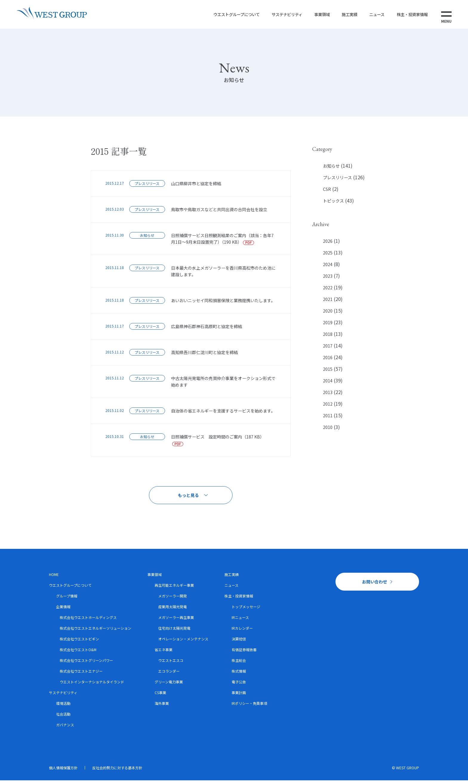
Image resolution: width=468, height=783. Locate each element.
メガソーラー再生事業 (176, 620)
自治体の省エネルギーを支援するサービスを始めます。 (223, 413)
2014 (327, 383)
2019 (327, 325)
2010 (327, 430)
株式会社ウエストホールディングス (88, 620)
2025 (327, 255)
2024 (327, 267)
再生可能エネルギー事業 (174, 587)
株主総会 (239, 662)
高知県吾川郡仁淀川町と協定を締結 (204, 355)
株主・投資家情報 (410, 15)
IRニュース (240, 620)
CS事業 (160, 695)
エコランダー (169, 673)
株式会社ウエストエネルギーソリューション (95, 630)
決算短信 (239, 641)
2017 (327, 348)
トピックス (333, 203)
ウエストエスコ (170, 662)
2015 (327, 372)
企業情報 (63, 609)
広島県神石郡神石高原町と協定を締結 (206, 329)
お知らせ (331, 169)
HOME (54, 577)
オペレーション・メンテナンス (183, 641)
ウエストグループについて (222, 15)
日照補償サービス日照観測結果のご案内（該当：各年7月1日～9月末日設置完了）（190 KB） (222, 241)
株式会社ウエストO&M (78, 652)
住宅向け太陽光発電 (174, 630)
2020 (327, 313)
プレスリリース (337, 180)
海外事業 (162, 705)
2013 (327, 395)
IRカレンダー (242, 630)
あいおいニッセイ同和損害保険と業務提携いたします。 (223, 303)
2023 (327, 279)
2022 (327, 290)
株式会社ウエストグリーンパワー (86, 662)
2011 (327, 418)
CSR (327, 192)
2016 (327, 360)
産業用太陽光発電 (172, 609)
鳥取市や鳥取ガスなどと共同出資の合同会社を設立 (219, 212)
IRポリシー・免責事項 (249, 705)
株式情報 (239, 673)
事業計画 (239, 695)
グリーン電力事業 (169, 684)
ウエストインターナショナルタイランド (92, 684)
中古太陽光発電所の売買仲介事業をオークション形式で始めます (223, 384)
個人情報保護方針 (63, 770)
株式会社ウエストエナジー (81, 673)
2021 (327, 302)
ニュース (372, 15)
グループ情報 (66, 598)
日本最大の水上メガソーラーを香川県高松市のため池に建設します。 (223, 274)
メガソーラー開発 (172, 598)
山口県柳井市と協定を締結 (196, 186)
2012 (327, 407)
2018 (327, 337)
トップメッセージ (246, 609)
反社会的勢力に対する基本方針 (117, 770)
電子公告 (239, 684)
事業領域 (314, 15)
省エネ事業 (164, 652)
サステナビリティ (276, 15)
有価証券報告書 (244, 652)
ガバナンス (65, 727)
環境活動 (63, 705)
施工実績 (343, 15)
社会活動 (63, 716)
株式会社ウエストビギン (79, 641)
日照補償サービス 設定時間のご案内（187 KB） (217, 439)
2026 (327, 243)
